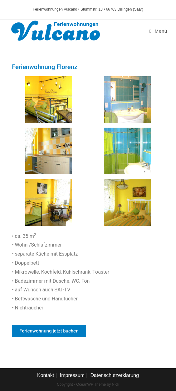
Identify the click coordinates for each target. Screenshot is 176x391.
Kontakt (45, 375)
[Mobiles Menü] (158, 31)
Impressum (72, 375)
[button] (49, 331)
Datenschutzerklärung (114, 375)
